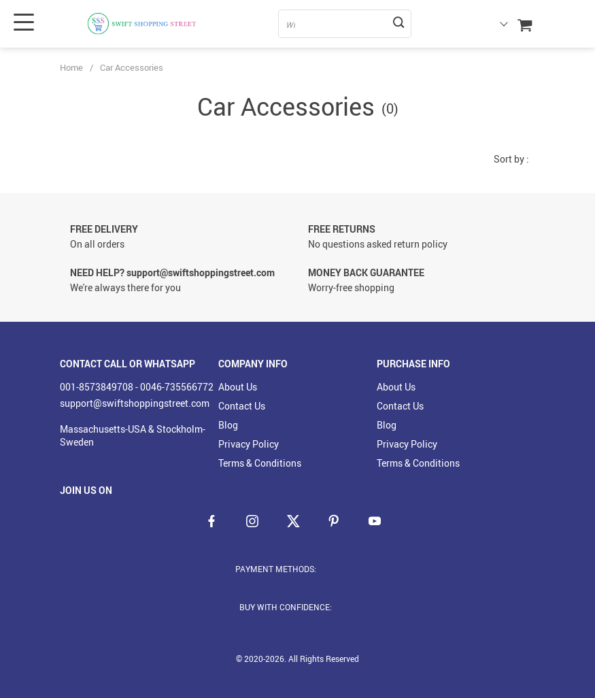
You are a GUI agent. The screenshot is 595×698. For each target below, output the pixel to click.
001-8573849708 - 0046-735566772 (137, 386)
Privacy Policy (248, 443)
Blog (228, 424)
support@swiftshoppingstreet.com (134, 403)
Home (71, 67)
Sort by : (511, 158)
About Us (237, 386)
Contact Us (241, 405)
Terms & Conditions (259, 462)
